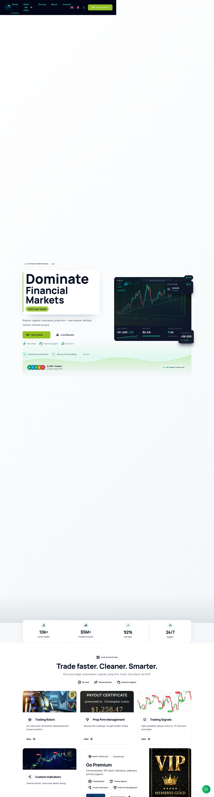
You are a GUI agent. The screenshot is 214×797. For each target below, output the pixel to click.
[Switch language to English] (150, 5)
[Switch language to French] (156, 5)
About (108, 5)
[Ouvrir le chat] (206, 789)
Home (59, 5)
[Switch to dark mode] (163, 4)
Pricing (96, 5)
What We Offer (77, 5)
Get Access (179, 5)
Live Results (66, 335)
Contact (121, 5)
